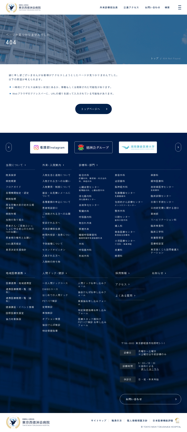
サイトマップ (99, 420)
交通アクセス (131, 7)
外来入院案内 (51, 165)
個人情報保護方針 (137, 420)
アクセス (121, 284)
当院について (14, 165)
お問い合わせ (152, 7)
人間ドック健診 (53, 273)
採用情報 (121, 273)
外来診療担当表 (109, 7)
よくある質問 (124, 295)
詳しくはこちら (150, 369)
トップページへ (90, 109)
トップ (154, 58)
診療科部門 (87, 165)
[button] (9, 147)
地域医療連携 (14, 273)
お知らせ (157, 273)
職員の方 (117, 420)
